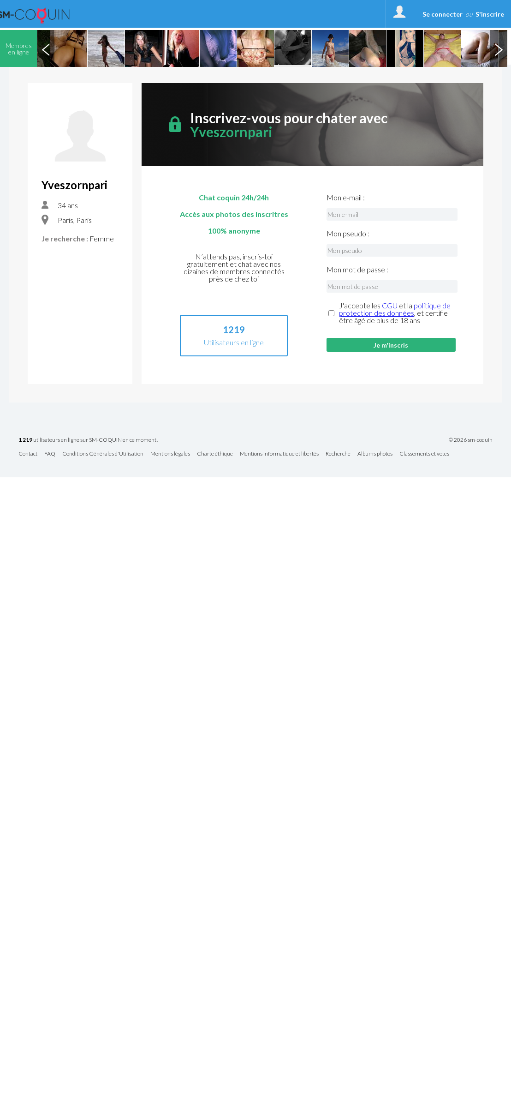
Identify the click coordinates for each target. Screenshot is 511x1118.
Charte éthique (215, 454)
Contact (27, 454)
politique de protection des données (395, 309)
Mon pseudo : (348, 233)
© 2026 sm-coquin (471, 440)
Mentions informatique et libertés (279, 454)
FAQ (49, 454)
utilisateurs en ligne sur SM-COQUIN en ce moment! (88, 440)
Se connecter (442, 14)
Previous (45, 48)
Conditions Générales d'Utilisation (102, 454)
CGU (390, 305)
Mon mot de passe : (357, 269)
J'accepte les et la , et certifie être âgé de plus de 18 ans (395, 313)
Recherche (338, 454)
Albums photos (374, 454)
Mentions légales (170, 454)
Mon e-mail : (346, 197)
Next (498, 48)
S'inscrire (489, 14)
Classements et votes (424, 454)
